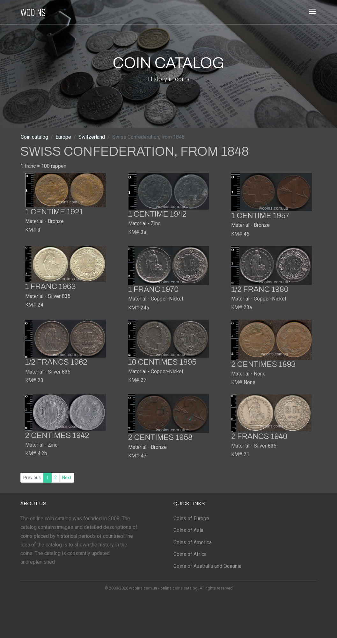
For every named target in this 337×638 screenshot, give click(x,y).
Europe (63, 137)
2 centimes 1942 (57, 435)
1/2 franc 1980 (259, 289)
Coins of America (192, 542)
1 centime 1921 (54, 212)
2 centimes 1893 (263, 364)
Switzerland (91, 137)
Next (66, 477)
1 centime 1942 (157, 214)
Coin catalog (34, 137)
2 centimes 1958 (160, 437)
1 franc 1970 (153, 289)
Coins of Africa (190, 554)
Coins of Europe (191, 519)
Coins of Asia (188, 530)
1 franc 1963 (50, 286)
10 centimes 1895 (162, 362)
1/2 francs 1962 (56, 362)
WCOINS (33, 12)
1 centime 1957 (260, 215)
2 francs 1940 (259, 436)
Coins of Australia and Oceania (207, 566)
